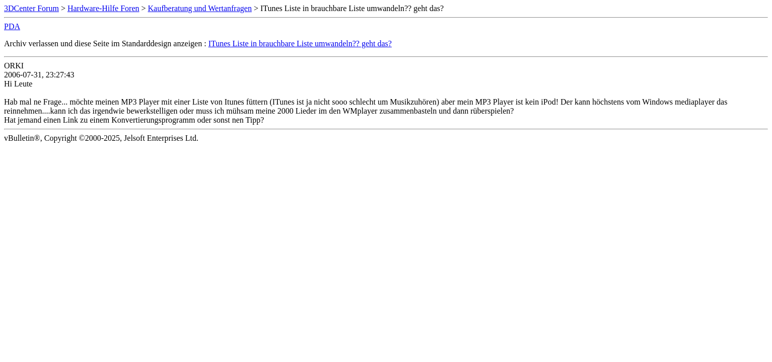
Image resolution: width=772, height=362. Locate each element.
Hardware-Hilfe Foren (103, 8)
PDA (12, 26)
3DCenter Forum (31, 8)
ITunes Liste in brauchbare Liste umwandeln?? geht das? (300, 43)
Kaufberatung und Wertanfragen (200, 8)
